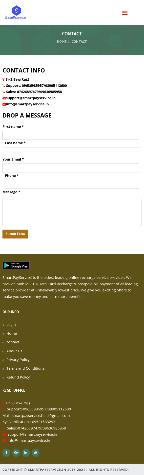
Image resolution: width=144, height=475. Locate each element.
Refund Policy (18, 377)
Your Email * (13, 159)
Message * (11, 192)
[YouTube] (36, 453)
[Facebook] (6, 453)
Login (11, 324)
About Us (14, 350)
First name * (13, 126)
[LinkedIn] (26, 453)
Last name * (15, 143)
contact (12, 341)
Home (62, 41)
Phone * (12, 175)
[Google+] (16, 453)
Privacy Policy (18, 359)
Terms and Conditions (25, 368)
